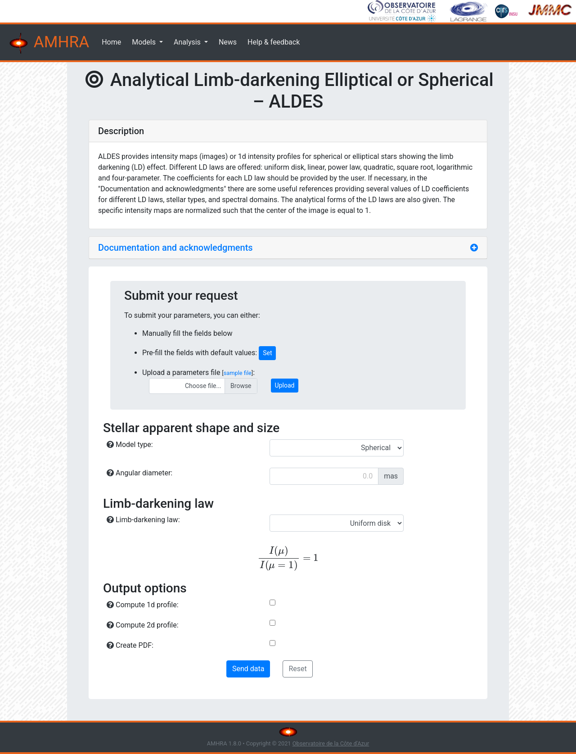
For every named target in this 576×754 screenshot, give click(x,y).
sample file (238, 373)
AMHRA (48, 43)
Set (267, 353)
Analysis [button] (188, 42)
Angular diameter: (139, 473)
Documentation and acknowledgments (175, 247)
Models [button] (145, 42)
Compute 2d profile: (143, 625)
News (228, 42)
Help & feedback (274, 42)
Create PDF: (130, 645)
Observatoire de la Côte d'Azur (330, 743)
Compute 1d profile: (143, 604)
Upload (285, 385)
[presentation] (288, 558)
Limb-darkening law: (143, 519)
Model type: (130, 444)
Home (111, 42)
